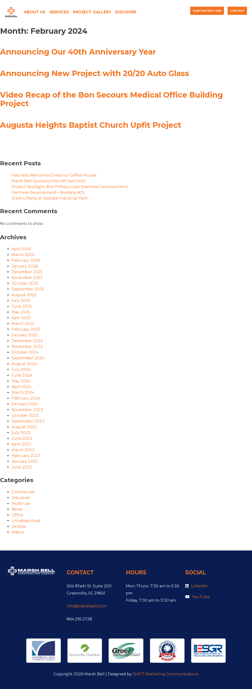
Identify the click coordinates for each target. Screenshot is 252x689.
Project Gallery (92, 12)
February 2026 (25, 260)
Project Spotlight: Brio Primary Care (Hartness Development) (69, 186)
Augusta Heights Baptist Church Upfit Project (90, 125)
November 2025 (27, 277)
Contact (237, 10)
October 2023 (25, 415)
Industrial (20, 497)
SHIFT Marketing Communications (165, 674)
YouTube (197, 597)
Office (17, 515)
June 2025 (21, 306)
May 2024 (20, 381)
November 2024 (27, 346)
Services (59, 12)
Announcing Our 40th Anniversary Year (78, 51)
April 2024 (21, 386)
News (16, 509)
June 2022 (21, 467)
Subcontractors (207, 10)
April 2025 (21, 318)
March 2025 (22, 323)
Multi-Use (20, 503)
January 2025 (24, 335)
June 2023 (21, 438)
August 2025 (23, 295)
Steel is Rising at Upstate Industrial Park (49, 198)
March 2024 (22, 392)
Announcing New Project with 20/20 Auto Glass (94, 73)
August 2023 (24, 427)
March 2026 (22, 254)
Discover (125, 12)
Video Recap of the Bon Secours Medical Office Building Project (111, 99)
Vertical (18, 526)
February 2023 (25, 455)
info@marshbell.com (86, 606)
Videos (17, 532)
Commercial (22, 492)
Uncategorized (25, 520)
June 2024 (21, 375)
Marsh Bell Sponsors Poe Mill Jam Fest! (48, 181)
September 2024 (27, 358)
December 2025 (27, 272)
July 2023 (20, 432)
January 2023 (24, 461)
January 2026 (24, 266)
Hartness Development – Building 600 (48, 192)
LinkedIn (196, 586)
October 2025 (24, 283)
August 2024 (24, 363)
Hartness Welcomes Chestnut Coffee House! (53, 175)
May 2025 (20, 312)
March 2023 (22, 450)
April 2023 (21, 444)
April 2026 (21, 249)
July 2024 (20, 369)
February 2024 (25, 398)
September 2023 (27, 421)
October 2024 (25, 352)
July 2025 (20, 300)
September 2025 (27, 289)
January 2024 (24, 404)
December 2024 (27, 341)
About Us (34, 12)
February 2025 (25, 329)
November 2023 (27, 409)
